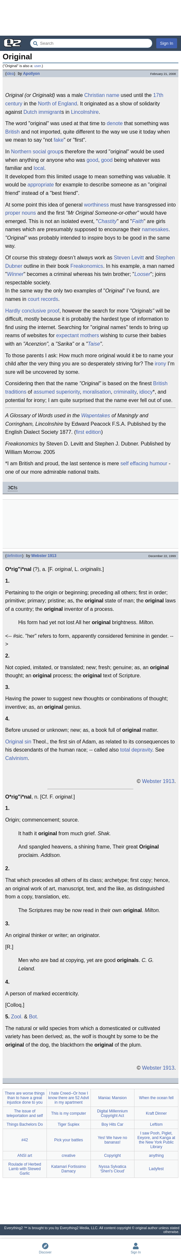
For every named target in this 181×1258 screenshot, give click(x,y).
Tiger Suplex (68, 1124)
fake (58, 140)
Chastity (107, 221)
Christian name (101, 95)
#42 (24, 1140)
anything (156, 1155)
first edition (88, 432)
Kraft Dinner (156, 1113)
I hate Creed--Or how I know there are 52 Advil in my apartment (68, 1098)
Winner (15, 274)
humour (158, 463)
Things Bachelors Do (25, 1124)
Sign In (166, 43)
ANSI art (24, 1155)
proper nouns (20, 213)
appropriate (41, 184)
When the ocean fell (156, 1098)
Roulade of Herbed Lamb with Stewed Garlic (24, 1169)
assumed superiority (57, 392)
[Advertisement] (90, 18)
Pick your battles (68, 1140)
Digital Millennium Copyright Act (112, 1113)
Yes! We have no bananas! (112, 1140)
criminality (125, 392)
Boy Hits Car (112, 1124)
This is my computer (68, 1113)
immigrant (49, 112)
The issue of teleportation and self (25, 1113)
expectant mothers (77, 335)
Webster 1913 (43, 555)
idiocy (146, 392)
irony (160, 363)
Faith (138, 221)
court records (43, 299)
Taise (94, 344)
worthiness (96, 205)
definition (14, 555)
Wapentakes (95, 415)
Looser (142, 274)
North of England (57, 103)
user (37, 66)
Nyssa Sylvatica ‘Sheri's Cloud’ (112, 1168)
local (39, 168)
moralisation (97, 392)
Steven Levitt (129, 257)
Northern (21, 151)
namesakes (155, 229)
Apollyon (31, 73)
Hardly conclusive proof (32, 311)
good (92, 160)
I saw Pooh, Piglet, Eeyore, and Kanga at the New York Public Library (156, 1140)
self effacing (134, 463)
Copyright (112, 1155)
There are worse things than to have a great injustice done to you (25, 1098)
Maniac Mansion (112, 1098)
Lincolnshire (85, 112)
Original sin (18, 741)
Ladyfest (156, 1169)
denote (115, 123)
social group (47, 151)
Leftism (156, 1124)
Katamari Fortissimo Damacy (68, 1168)
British (12, 132)
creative (69, 1155)
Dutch (30, 112)
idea (10, 73)
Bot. (33, 1016)
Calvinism (16, 758)
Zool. (17, 1016)
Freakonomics (86, 266)
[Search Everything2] (91, 43)
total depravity (136, 750)
